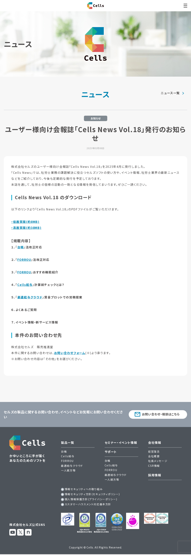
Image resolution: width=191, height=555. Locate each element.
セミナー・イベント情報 (121, 442)
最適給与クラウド (30, 297)
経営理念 (154, 451)
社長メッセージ (157, 461)
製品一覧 (67, 442)
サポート (111, 451)
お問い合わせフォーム (69, 353)
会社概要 (154, 456)
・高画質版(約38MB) (26, 227)
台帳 (20, 247)
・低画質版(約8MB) (25, 221)
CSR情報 (154, 466)
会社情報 (154, 442)
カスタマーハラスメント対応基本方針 (88, 504)
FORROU (24, 259)
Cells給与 (25, 284)
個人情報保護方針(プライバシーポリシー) (91, 499)
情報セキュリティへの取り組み (84, 489)
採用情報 (154, 475)
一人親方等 (68, 470)
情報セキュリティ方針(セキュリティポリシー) (92, 494)
